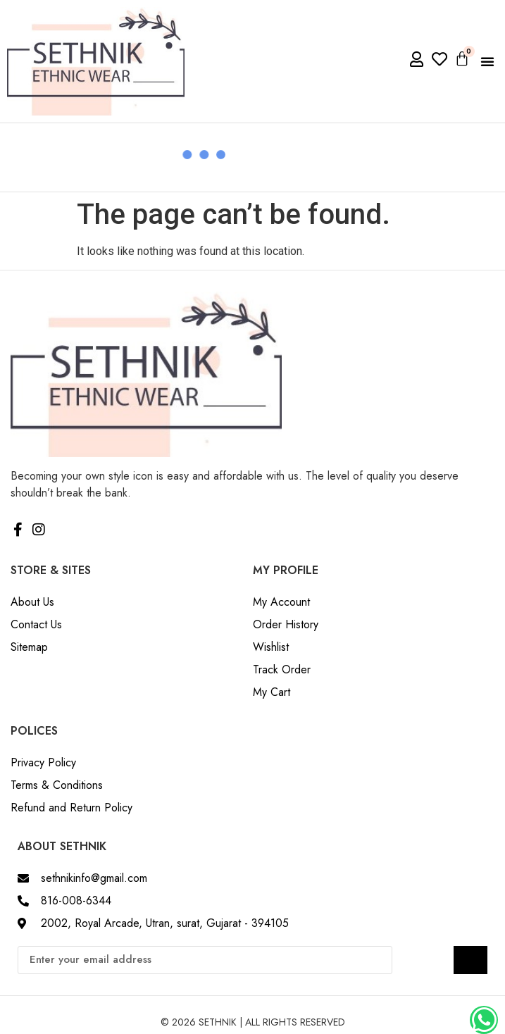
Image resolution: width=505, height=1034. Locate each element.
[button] (487, 61)
